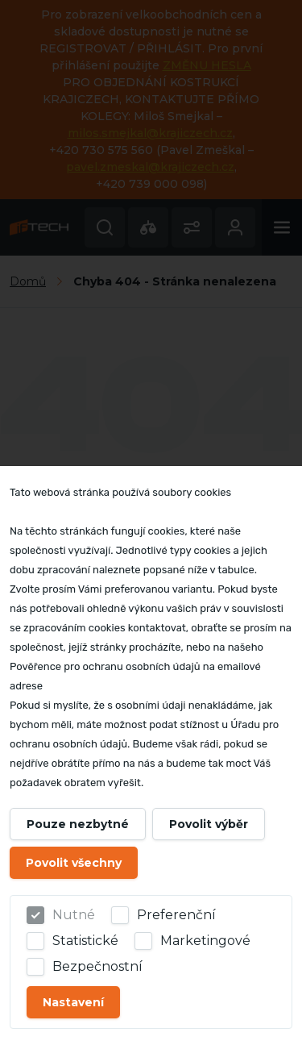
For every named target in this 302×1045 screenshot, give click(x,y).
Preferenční (176, 914)
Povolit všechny (74, 863)
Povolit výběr (208, 824)
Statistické (85, 940)
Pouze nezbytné (78, 824)
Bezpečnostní (97, 966)
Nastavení (73, 1002)
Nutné (73, 914)
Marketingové (205, 940)
